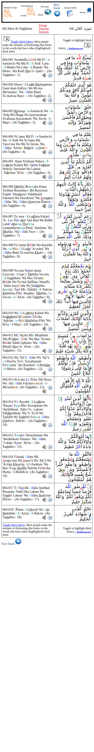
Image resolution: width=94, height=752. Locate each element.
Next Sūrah (12, 543)
